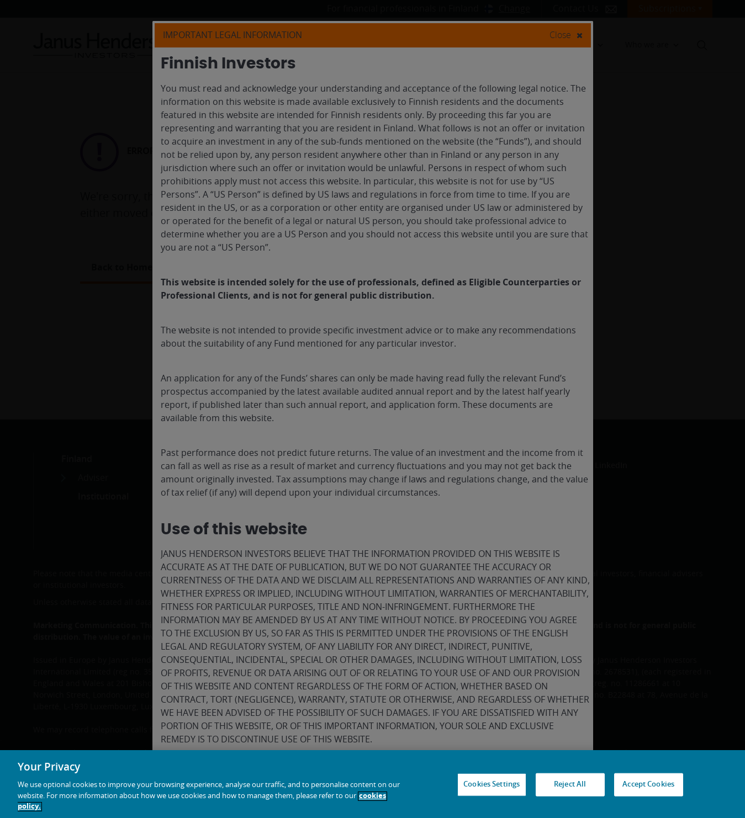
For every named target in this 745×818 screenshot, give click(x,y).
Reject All (570, 784)
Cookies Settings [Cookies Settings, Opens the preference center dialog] (491, 784)
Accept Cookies (648, 784)
